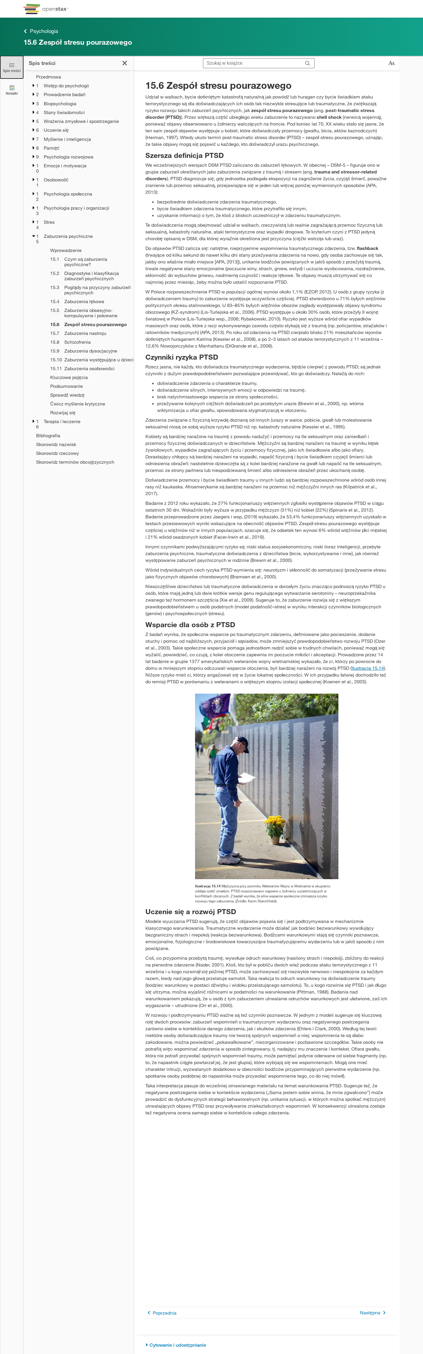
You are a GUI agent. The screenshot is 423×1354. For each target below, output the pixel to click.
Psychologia (41, 31)
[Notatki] (11, 90)
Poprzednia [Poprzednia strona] (161, 1312)
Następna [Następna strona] (374, 1312)
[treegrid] (79, 269)
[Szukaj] (307, 63)
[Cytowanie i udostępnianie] (266, 1345)
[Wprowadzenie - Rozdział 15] (88, 250)
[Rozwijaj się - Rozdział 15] (88, 412)
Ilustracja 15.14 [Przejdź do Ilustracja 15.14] (368, 668)
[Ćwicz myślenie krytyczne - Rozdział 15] (88, 403)
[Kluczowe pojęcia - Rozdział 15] (88, 377)
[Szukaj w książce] (252, 63)
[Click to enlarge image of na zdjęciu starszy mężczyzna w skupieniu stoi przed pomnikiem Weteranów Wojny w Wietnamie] (266, 786)
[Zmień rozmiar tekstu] (392, 63)
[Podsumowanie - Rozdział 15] (88, 386)
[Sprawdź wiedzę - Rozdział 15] (88, 395)
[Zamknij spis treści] (11, 67)
